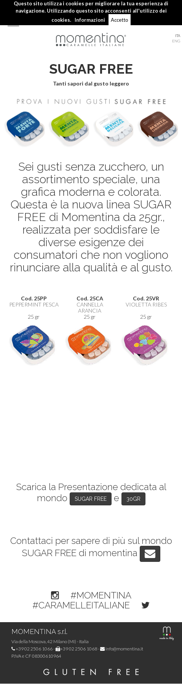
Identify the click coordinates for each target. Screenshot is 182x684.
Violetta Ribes (146, 305)
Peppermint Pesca (34, 305)
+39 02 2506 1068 (76, 649)
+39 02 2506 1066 (32, 649)
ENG (176, 41)
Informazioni (90, 20)
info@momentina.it (121, 649)
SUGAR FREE (91, 499)
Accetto (119, 20)
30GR (133, 499)
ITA (177, 35)
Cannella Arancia (90, 308)
